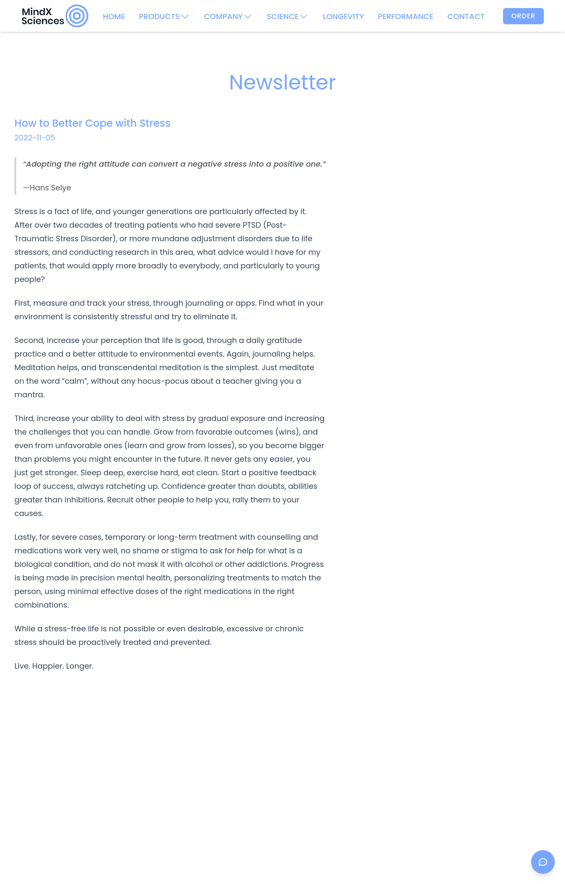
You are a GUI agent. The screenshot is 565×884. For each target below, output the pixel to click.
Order (524, 16)
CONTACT (466, 16)
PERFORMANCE (406, 16)
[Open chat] (543, 862)
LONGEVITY (343, 16)
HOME (114, 16)
